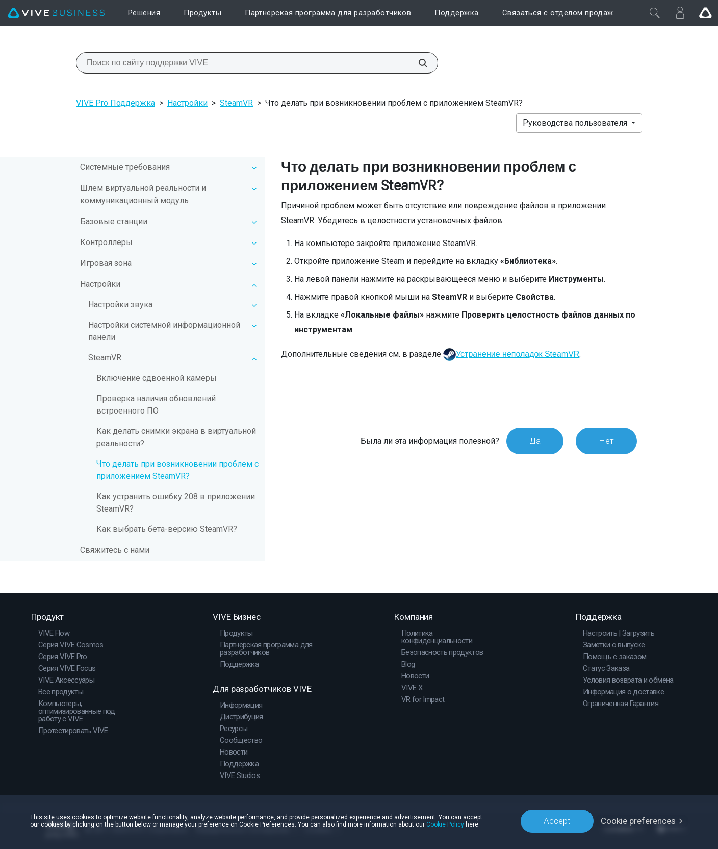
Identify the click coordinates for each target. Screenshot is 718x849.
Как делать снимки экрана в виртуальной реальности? (176, 437)
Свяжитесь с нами (114, 550)
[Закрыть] (655, 13)
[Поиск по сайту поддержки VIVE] (417, 63)
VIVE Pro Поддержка (115, 103)
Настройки (187, 103)
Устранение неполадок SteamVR (517, 354)
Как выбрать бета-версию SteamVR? (166, 529)
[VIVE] (56, 13)
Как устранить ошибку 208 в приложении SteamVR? (175, 503)
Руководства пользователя (576, 123)
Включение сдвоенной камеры (156, 378)
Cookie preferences (638, 821)
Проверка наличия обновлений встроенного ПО (156, 405)
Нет (606, 440)
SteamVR (236, 103)
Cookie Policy (445, 824)
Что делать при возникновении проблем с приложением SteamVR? (177, 470)
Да (535, 440)
